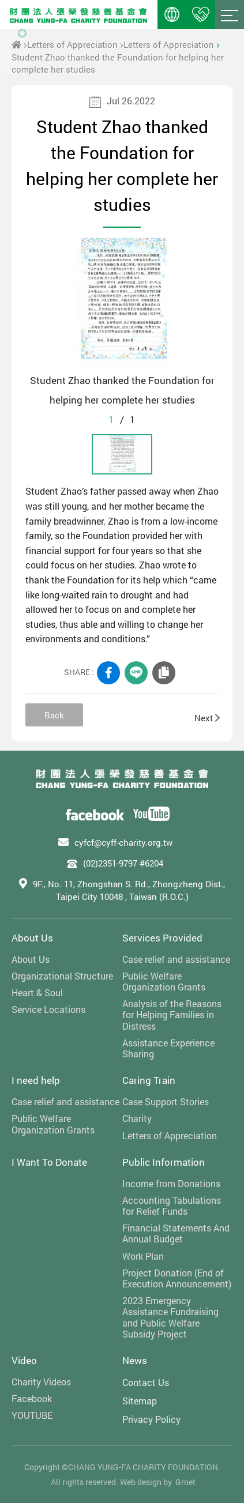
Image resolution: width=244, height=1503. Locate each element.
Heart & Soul (37, 992)
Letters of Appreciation (72, 44)
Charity (137, 1118)
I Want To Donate (49, 1162)
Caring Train (148, 1080)
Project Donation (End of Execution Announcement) (176, 1278)
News (134, 1360)
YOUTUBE (32, 1415)
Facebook (32, 1398)
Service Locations (48, 1009)
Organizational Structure (62, 975)
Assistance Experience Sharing (168, 1048)
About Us (32, 937)
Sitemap (139, 1401)
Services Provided (162, 937)
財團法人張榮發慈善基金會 (78, 14)
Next (206, 718)
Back (54, 715)
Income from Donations (171, 1183)
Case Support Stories (165, 1101)
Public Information (163, 1162)
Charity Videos (41, 1381)
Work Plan (143, 1255)
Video (24, 1360)
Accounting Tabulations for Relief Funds (171, 1205)
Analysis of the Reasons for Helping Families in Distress (172, 1014)
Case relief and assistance (176, 959)
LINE (136, 672)
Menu (229, 14)
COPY (163, 672)
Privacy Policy (151, 1419)
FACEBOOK (108, 672)
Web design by (146, 1481)
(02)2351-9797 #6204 (123, 863)
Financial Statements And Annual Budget (176, 1233)
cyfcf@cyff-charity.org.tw (123, 842)
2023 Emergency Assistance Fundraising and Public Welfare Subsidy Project (170, 1317)
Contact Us (145, 1382)
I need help (36, 1080)
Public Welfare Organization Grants (163, 981)
